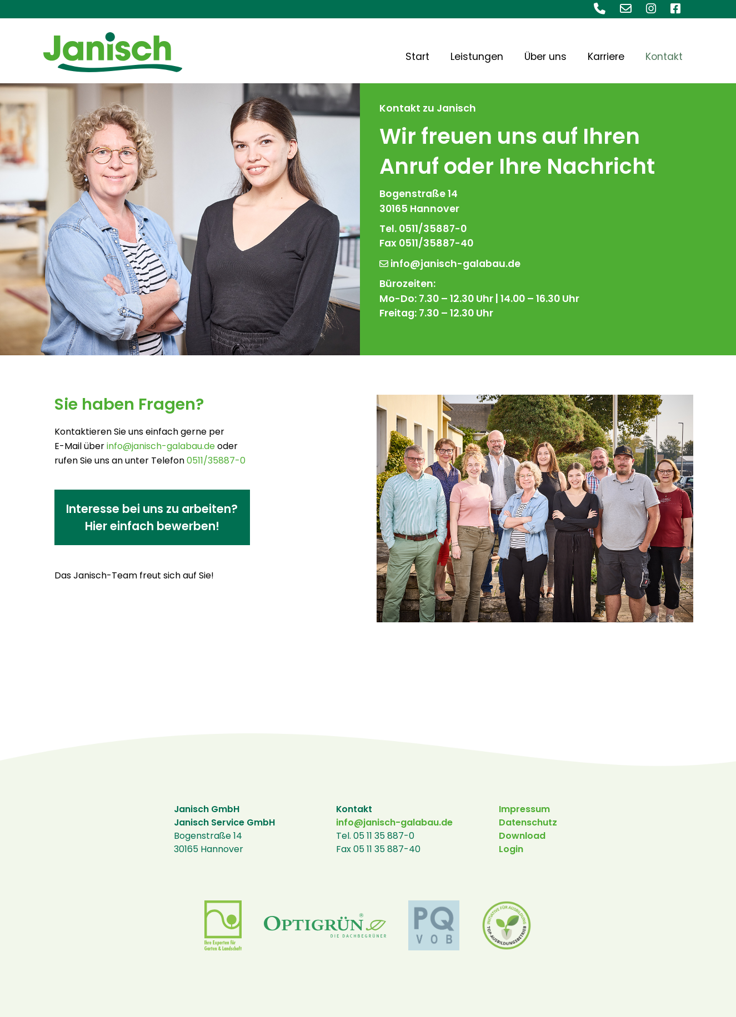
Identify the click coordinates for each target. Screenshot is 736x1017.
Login (511, 849)
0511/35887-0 (216, 460)
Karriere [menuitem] (606, 57)
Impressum (524, 809)
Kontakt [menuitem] (664, 57)
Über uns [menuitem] (545, 57)
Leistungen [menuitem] (476, 57)
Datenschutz (528, 822)
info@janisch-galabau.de (449, 263)
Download (522, 835)
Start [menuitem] (417, 57)
